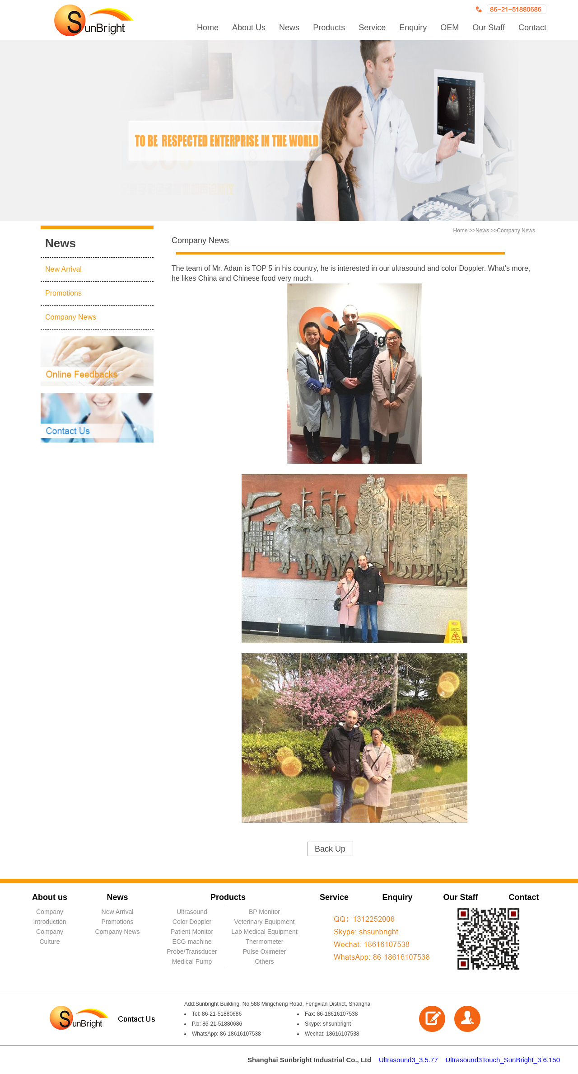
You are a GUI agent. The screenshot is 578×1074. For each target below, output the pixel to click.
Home (208, 27)
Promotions (63, 293)
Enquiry (413, 27)
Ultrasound (192, 911)
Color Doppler (191, 921)
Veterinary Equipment (264, 921)
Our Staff (488, 27)
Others (264, 961)
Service (372, 27)
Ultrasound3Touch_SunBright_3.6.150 (502, 1060)
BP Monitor (264, 911)
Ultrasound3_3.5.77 (408, 1060)
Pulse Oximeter (264, 951)
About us (49, 897)
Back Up (330, 848)
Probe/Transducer (192, 951)
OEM (449, 27)
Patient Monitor (192, 931)
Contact (532, 27)
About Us (249, 27)
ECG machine (191, 941)
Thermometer (264, 941)
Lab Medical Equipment (264, 931)
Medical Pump (192, 961)
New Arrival (63, 269)
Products (329, 27)
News (289, 27)
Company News (70, 317)
